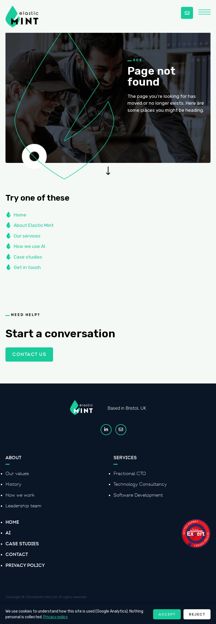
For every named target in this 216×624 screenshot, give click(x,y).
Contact (16, 554)
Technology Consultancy (140, 484)
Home (20, 216)
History (13, 484)
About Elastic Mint (34, 227)
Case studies (28, 259)
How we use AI (29, 248)
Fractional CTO (129, 473)
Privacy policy (55, 617)
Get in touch (27, 269)
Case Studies (22, 544)
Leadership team (23, 506)
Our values (17, 473)
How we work (19, 495)
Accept (167, 614)
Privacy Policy (25, 565)
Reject (197, 614)
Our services (27, 238)
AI (8, 533)
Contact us (29, 352)
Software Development (138, 495)
